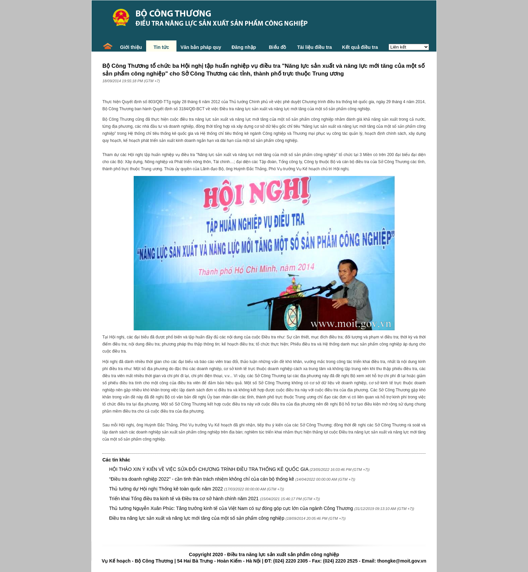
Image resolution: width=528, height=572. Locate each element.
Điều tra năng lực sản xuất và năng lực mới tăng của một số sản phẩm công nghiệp (196, 518)
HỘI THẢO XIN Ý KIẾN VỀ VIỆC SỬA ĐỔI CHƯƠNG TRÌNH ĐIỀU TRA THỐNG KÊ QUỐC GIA (208, 469)
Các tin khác (116, 459)
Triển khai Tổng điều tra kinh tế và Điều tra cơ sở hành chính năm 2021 (184, 498)
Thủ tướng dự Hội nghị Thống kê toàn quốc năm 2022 (166, 488)
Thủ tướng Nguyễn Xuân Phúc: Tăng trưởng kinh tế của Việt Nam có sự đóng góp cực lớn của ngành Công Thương (231, 508)
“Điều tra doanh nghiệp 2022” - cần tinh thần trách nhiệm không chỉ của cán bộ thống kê (202, 479)
